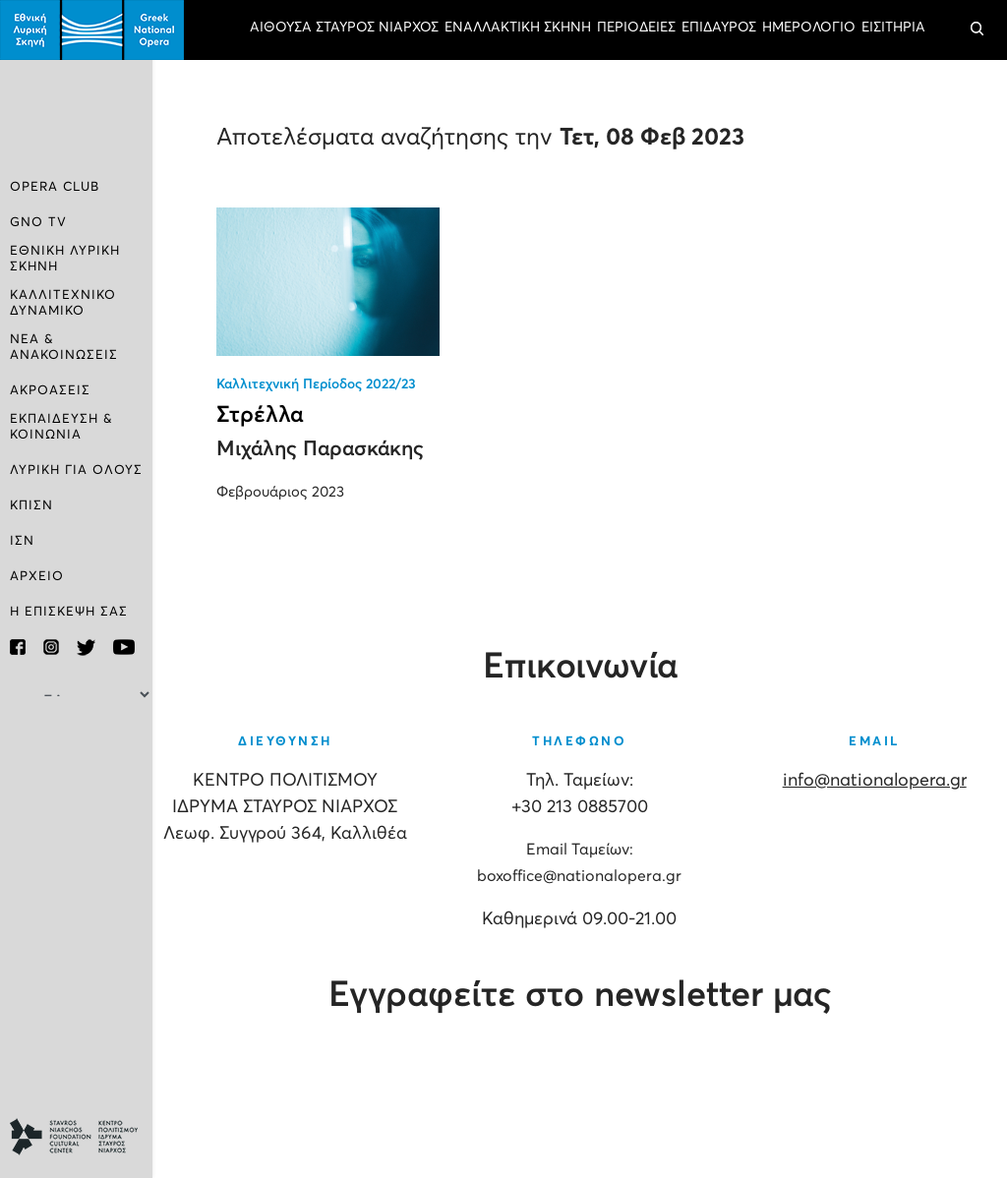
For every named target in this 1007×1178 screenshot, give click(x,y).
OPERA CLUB (54, 187)
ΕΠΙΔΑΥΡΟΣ (718, 27)
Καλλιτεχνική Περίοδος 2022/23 (316, 384)
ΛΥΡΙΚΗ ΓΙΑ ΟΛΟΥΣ (76, 470)
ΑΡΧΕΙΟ (37, 576)
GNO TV (38, 222)
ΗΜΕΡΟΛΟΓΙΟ (809, 27)
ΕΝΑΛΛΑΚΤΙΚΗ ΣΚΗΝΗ (517, 27)
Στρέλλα (260, 415)
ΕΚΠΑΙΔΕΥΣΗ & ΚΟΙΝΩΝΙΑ (61, 427)
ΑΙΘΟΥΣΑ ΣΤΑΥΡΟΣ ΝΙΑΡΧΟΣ (344, 27)
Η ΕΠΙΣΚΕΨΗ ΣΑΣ (69, 612)
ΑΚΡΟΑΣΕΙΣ (50, 390)
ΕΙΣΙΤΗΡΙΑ (893, 27)
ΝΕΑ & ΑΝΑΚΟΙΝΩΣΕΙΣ (64, 347)
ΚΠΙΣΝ (31, 506)
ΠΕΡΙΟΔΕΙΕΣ (636, 27)
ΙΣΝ (22, 541)
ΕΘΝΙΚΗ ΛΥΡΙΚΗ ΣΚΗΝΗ (65, 259)
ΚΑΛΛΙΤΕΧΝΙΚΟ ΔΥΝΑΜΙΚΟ (63, 303)
